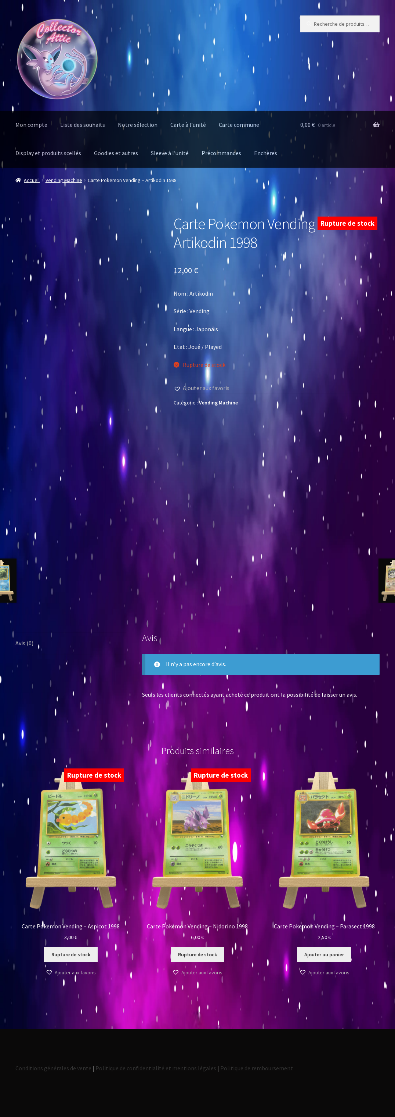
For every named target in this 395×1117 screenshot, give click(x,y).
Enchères (265, 153)
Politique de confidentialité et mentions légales (155, 1068)
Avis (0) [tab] (24, 643)
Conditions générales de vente (53, 1068)
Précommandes (221, 153)
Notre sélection (137, 124)
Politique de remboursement (256, 1068)
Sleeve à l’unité (170, 153)
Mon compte (31, 124)
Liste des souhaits (82, 124)
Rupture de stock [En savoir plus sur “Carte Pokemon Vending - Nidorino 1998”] (197, 954)
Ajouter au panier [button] (324, 954)
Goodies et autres (116, 153)
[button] (201, 388)
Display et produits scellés (48, 153)
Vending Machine (64, 180)
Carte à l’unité (188, 124)
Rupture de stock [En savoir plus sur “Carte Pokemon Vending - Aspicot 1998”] (70, 954)
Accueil (32, 180)
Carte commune (239, 124)
